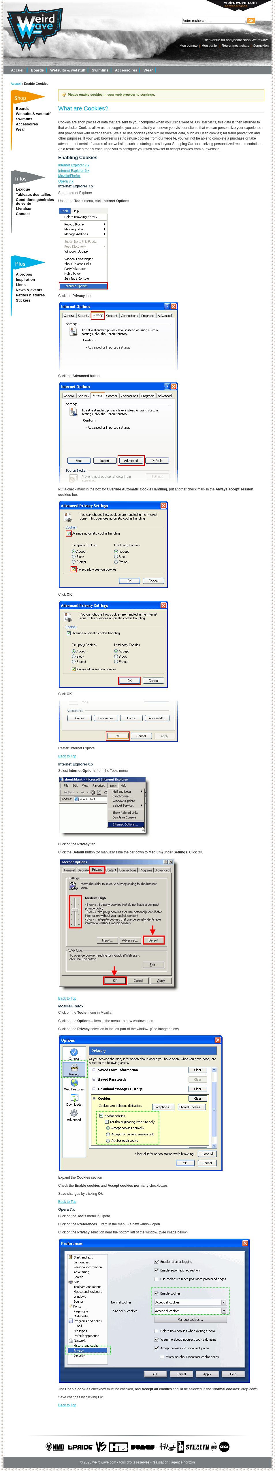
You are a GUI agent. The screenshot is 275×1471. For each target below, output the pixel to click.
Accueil (16, 83)
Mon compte (189, 45)
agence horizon (183, 1462)
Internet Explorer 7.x (73, 165)
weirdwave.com (104, 1462)
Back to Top (67, 756)
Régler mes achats (235, 45)
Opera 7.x (66, 181)
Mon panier (209, 45)
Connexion (261, 45)
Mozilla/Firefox (69, 176)
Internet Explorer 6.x (73, 171)
